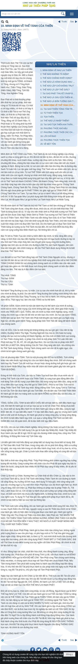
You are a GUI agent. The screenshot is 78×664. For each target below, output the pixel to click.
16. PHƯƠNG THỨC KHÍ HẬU (53, 128)
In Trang (2, 640)
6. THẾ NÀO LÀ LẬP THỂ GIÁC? (55, 89)
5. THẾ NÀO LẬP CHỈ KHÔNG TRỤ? (57, 86)
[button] (71, 14)
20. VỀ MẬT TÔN (48, 144)
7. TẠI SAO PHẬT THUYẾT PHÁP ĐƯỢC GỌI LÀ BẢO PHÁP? (58, 93)
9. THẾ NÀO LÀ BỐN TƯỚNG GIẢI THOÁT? (58, 101)
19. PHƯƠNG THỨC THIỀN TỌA (55, 140)
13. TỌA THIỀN (47, 117)
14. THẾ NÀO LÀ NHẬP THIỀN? (54, 121)
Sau (72, 21)
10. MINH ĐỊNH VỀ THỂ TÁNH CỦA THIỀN (58, 105)
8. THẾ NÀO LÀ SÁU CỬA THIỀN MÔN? (58, 97)
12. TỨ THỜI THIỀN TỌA (51, 113)
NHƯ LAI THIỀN (56, 64)
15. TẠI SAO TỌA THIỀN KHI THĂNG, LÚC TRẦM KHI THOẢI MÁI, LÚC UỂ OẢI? (58, 124)
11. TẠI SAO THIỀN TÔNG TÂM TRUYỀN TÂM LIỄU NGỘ (58, 109)
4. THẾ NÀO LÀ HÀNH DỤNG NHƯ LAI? (58, 82)
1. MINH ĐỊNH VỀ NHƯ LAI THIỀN (55, 70)
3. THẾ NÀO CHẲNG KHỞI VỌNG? (56, 78)
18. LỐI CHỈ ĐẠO (48, 136)
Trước (64, 21)
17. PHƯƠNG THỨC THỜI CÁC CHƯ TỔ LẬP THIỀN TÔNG (58, 132)
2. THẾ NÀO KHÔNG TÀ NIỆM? (54, 74)
